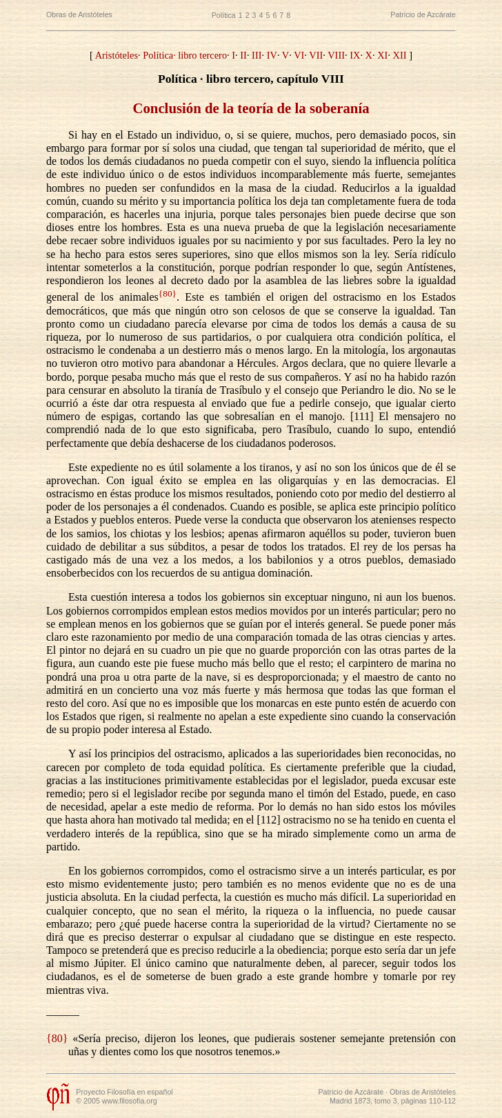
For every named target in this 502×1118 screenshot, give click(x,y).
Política (224, 15)
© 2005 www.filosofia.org (116, 1101)
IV (272, 55)
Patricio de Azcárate (423, 14)
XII (400, 55)
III (256, 55)
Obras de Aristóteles (79, 14)
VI (299, 55)
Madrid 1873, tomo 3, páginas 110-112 (393, 1101)
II (243, 55)
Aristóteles (116, 55)
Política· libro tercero (185, 55)
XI (382, 55)
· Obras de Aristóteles (419, 1092)
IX (355, 55)
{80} (168, 293)
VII (316, 55)
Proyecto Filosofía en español (124, 1092)
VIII (336, 55)
